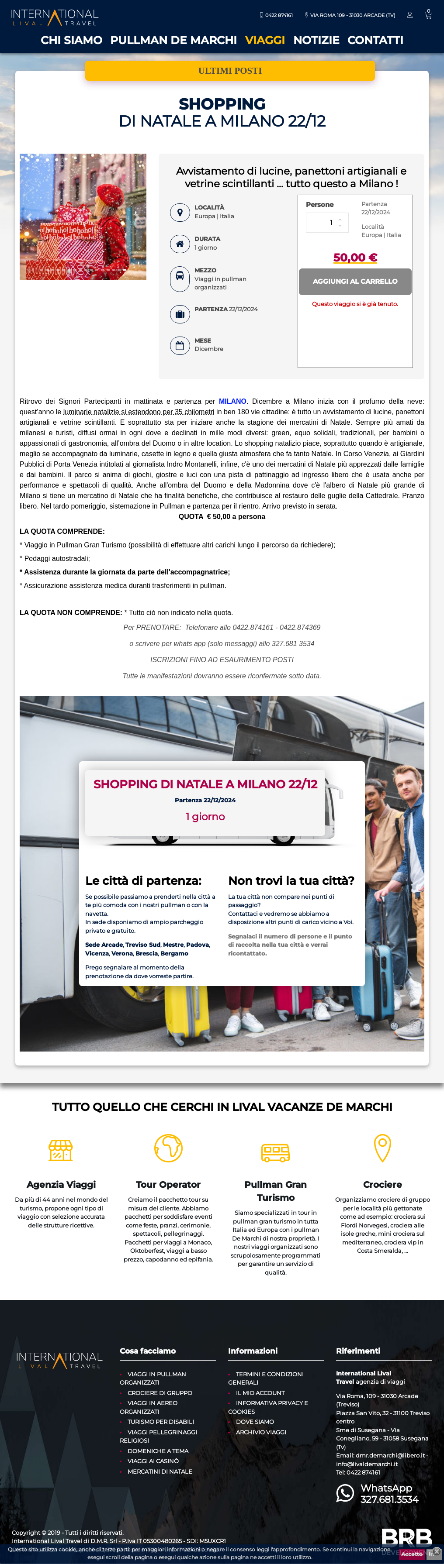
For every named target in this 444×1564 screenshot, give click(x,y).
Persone (319, 204)
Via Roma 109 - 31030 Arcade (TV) (349, 15)
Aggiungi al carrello (355, 281)
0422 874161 (276, 15)
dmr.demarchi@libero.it (390, 1455)
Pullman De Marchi (173, 40)
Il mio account (260, 1392)
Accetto (412, 1554)
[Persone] (327, 223)
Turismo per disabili (161, 1421)
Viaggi (265, 40)
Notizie (316, 40)
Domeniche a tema (158, 1450)
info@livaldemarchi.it (367, 1464)
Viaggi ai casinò (153, 1460)
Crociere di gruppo (160, 1392)
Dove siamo (255, 1421)
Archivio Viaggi (261, 1432)
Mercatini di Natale (160, 1471)
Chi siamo (71, 40)
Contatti (375, 40)
